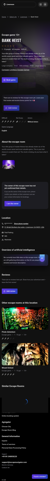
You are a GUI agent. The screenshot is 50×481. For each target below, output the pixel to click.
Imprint (4, 441)
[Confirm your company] (12, 203)
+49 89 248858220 (9, 456)
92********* (8, 224)
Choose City (6, 427)
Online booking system (10, 416)
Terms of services (8, 444)
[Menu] (43, 4)
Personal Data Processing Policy (14, 448)
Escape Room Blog (9, 430)
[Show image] (8, 164)
